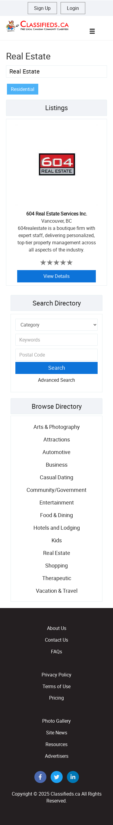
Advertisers (56, 756)
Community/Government (56, 489)
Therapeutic (56, 578)
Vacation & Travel (56, 590)
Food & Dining (56, 515)
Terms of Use (56, 686)
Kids (57, 540)
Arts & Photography (56, 426)
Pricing (56, 697)
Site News (56, 732)
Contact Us (56, 640)
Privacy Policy (56, 674)
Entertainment (56, 502)
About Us (56, 628)
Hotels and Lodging (56, 527)
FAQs (56, 651)
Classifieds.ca (65, 793)
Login (73, 8)
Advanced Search (56, 380)
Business (56, 464)
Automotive (56, 452)
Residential (22, 89)
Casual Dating (56, 477)
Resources (56, 744)
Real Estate (24, 71)
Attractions (56, 439)
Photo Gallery (56, 721)
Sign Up (42, 8)
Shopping (56, 565)
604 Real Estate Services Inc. (56, 213)
